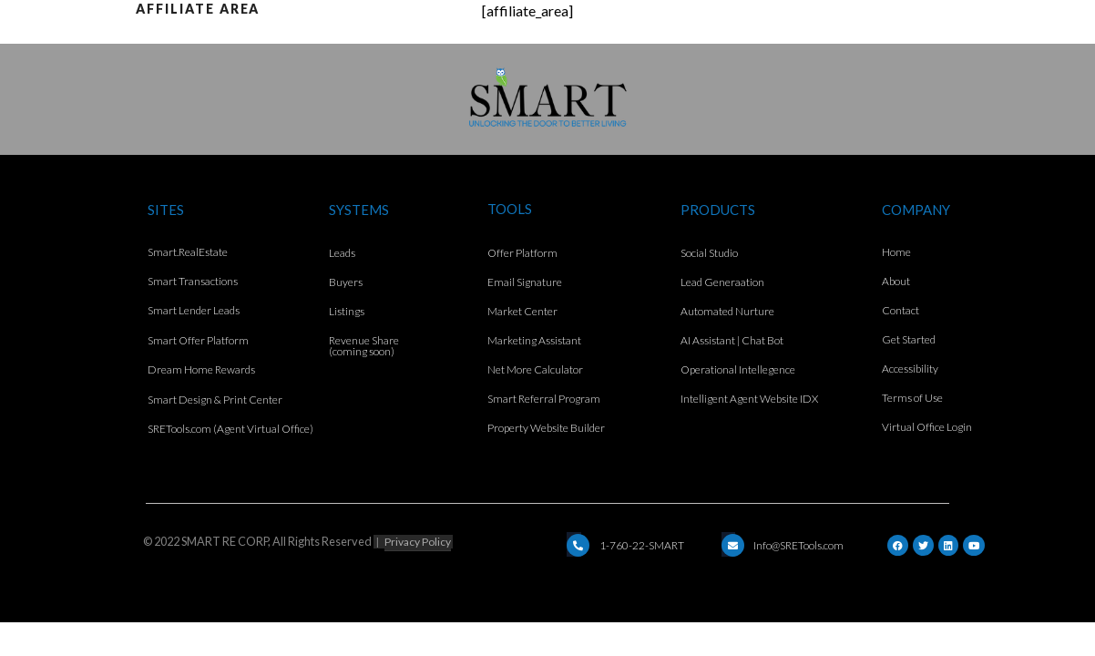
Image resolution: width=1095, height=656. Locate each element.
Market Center (522, 311)
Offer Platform (522, 253)
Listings (346, 311)
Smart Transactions (193, 281)
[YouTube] (974, 545)
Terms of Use (912, 398)
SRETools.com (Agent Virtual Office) (230, 429)
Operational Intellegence (738, 369)
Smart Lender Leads (194, 310)
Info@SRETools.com (798, 545)
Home (896, 252)
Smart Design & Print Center (215, 399)
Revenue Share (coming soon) (364, 345)
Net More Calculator (535, 369)
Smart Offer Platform (198, 340)
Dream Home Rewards (201, 369)
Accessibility (910, 368)
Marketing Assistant (534, 340)
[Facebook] (897, 545)
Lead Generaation (722, 282)
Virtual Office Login (927, 427)
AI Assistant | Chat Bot (732, 340)
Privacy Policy (417, 541)
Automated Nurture (727, 311)
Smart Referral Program (543, 398)
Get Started (909, 339)
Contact (900, 310)
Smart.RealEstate (188, 252)
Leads (342, 253)
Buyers (346, 282)
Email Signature (524, 282)
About (896, 281)
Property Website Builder (546, 428)
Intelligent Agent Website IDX (749, 398)
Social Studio (709, 253)
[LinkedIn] (948, 545)
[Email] (578, 545)
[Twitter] (923, 545)
